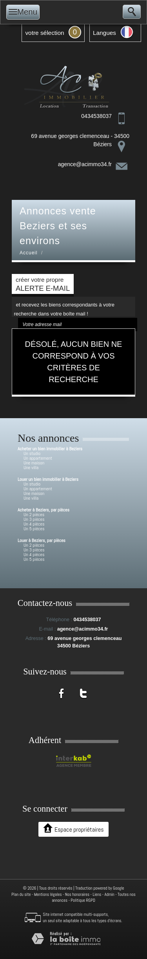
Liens (97, 894)
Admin (109, 894)
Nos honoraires (77, 894)
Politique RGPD (83, 900)
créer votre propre (43, 284)
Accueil (29, 253)
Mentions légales (48, 894)
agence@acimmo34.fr (85, 164)
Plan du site (21, 894)
